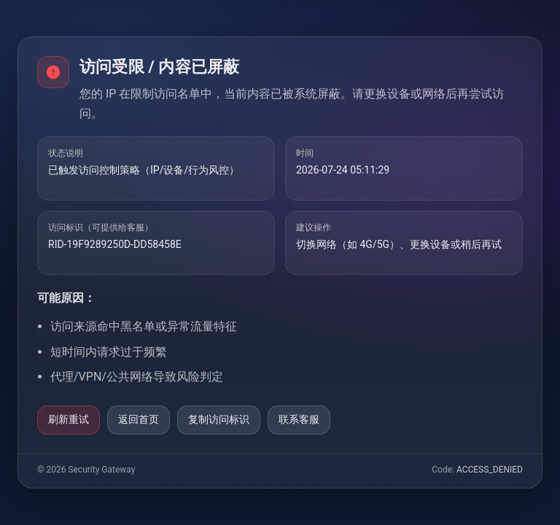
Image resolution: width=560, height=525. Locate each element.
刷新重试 (68, 419)
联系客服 (299, 419)
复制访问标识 (218, 419)
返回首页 (138, 419)
